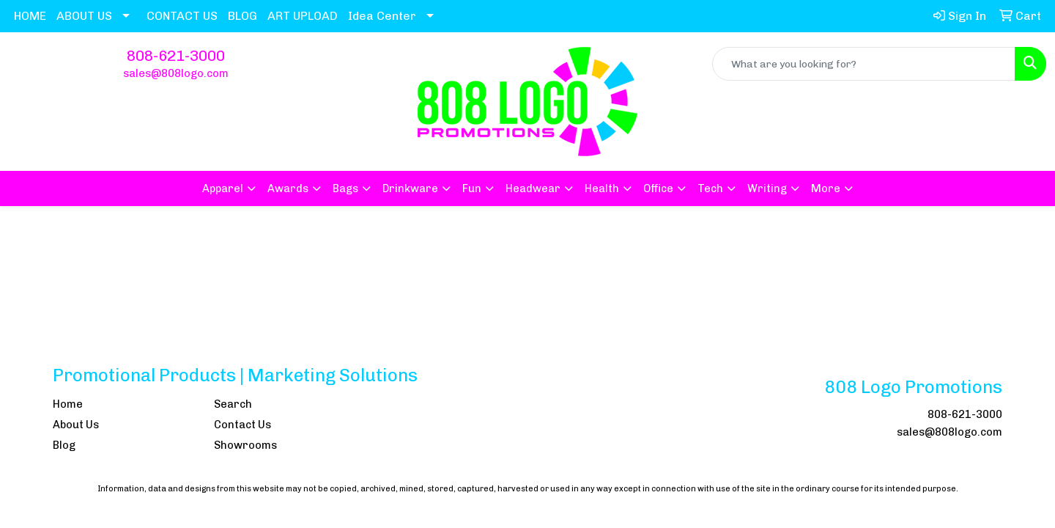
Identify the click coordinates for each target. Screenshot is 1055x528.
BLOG (242, 16)
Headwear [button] (533, 188)
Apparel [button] (222, 188)
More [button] (825, 188)
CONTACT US (182, 16)
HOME (30, 16)
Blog (64, 445)
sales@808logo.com (176, 73)
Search (233, 404)
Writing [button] (767, 188)
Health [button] (602, 188)
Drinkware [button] (410, 188)
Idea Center (382, 16)
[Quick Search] (863, 64)
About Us (76, 424)
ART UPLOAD (302, 16)
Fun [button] (471, 188)
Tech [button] (710, 188)
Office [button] (658, 188)
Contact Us (242, 424)
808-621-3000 (176, 56)
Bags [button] (345, 188)
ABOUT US (84, 16)
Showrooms (245, 445)
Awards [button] (287, 188)
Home (68, 404)
